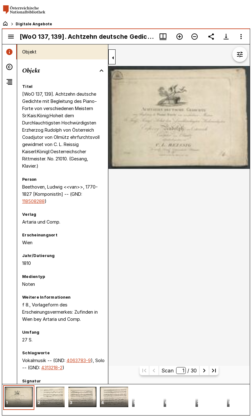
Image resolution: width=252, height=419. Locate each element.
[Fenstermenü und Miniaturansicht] (163, 36)
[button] (19, 397)
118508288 (33, 201)
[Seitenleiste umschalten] (10, 36)
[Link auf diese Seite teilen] (211, 36)
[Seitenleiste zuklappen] (113, 58)
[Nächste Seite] (204, 370)
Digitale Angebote (34, 24)
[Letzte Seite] (214, 370)
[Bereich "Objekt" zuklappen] (101, 70)
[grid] (126, 399)
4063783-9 (79, 360)
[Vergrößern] (179, 36)
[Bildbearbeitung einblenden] (239, 54)
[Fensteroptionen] (241, 36)
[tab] (9, 51)
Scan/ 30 (178, 370)
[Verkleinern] (194, 36)
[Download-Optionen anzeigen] (226, 36)
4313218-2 (51, 367)
